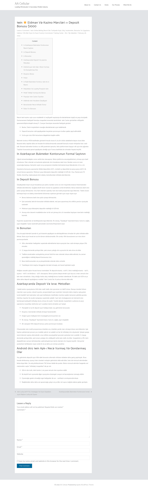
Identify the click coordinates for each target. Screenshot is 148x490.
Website (20, 454)
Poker (25, 78)
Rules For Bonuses (29, 108)
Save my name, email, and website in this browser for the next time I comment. (49, 461)
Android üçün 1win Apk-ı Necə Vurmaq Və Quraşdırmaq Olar (36, 68)
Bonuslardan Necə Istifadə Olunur (34, 104)
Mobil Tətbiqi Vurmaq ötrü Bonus (34, 92)
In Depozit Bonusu (29, 52)
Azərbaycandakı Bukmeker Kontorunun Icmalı (74, 392)
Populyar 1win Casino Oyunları (33, 96)
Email (19, 447)
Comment (21, 409)
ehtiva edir (81, 165)
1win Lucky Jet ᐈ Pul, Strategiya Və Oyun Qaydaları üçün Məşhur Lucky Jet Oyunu (34, 393)
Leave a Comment (23, 30)
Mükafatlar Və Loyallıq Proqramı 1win (35, 88)
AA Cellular (22, 3)
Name (20, 440)
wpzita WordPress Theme (85, 484)
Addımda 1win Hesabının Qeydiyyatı (35, 100)
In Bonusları (27, 56)
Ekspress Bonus (28, 74)
